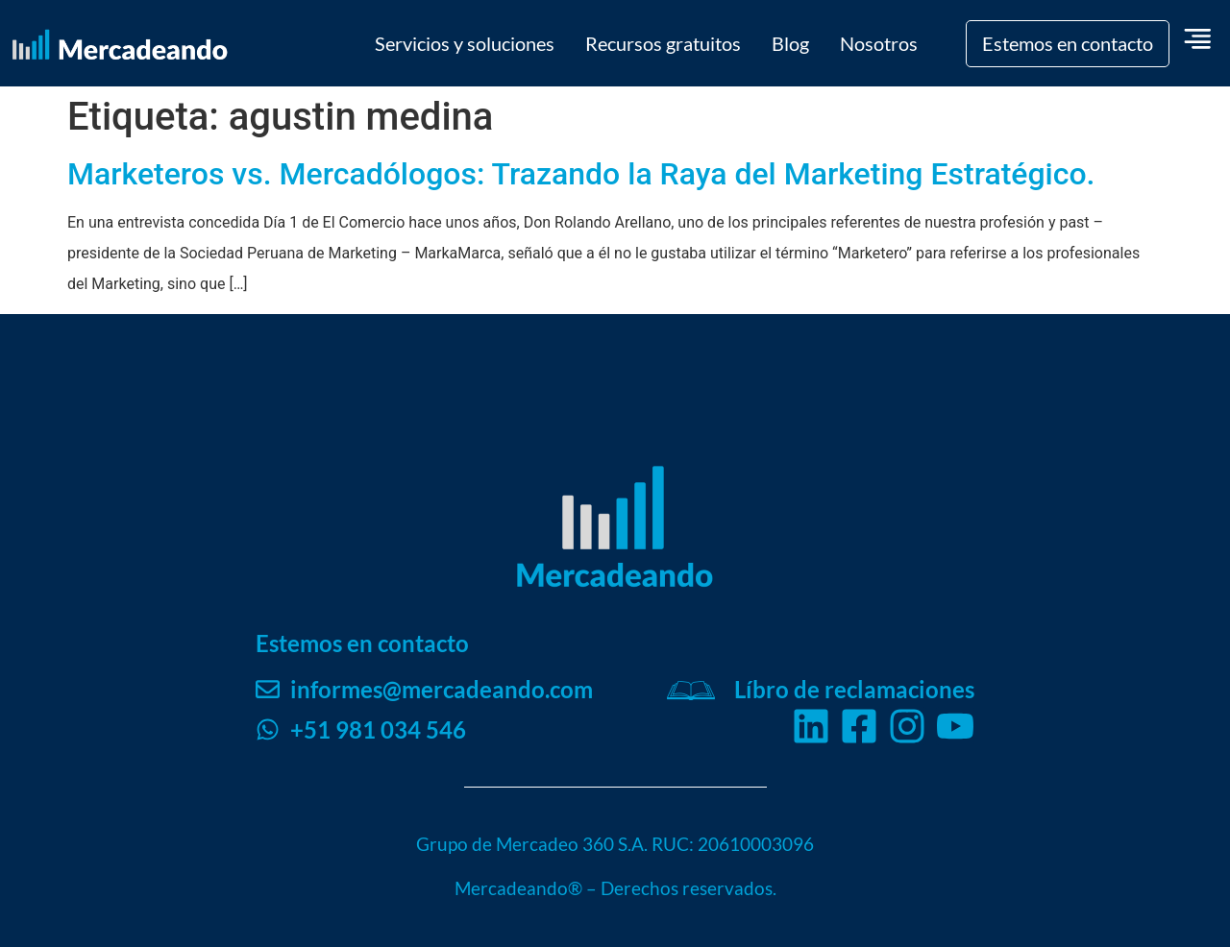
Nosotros (879, 43)
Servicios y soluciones (464, 43)
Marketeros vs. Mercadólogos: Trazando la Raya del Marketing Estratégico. (581, 174)
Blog (790, 43)
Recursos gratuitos (663, 43)
